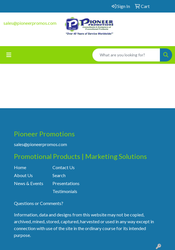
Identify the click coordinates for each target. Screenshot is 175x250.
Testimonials (64, 191)
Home (20, 167)
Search (59, 175)
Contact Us (63, 167)
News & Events (28, 183)
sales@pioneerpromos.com (29, 23)
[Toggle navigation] (9, 55)
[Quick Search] (126, 55)
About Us (23, 175)
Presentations (66, 183)
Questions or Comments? (38, 203)
